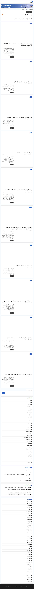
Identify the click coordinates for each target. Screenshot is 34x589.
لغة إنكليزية (29, 453)
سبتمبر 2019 (29, 576)
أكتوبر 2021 (29, 552)
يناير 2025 (29, 509)
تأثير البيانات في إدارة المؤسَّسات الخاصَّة (24, 265)
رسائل (30, 422)
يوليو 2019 (29, 578)
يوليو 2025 (29, 503)
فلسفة (29, 443)
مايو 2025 (29, 505)
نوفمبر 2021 (29, 550)
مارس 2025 (29, 507)
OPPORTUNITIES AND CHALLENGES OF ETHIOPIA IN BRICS (18, 117)
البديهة (29, 478)
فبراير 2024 (29, 523)
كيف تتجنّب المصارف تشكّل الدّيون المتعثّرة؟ (23, 81)
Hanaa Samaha (27, 491)
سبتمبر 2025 (29, 501)
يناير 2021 (29, 560)
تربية (21, 18)
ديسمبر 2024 (28, 511)
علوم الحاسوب (28, 433)
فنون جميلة (29, 445)
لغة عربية (29, 455)
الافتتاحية (29, 412)
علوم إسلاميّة (28, 431)
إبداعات (29, 404)
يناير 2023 (29, 537)
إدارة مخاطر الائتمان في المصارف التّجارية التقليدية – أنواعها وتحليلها (18, 374)
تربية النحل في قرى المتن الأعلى (25, 480)
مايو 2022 (29, 544)
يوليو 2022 (29, 542)
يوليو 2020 (29, 566)
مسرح (30, 459)
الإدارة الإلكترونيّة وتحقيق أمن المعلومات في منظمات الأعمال (19, 337)
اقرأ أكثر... (12, 57)
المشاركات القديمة (30, 390)
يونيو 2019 (29, 579)
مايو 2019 (29, 581)
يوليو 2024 (29, 517)
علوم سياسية (28, 439)
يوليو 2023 (29, 531)
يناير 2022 (29, 548)
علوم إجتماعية (28, 429)
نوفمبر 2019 (29, 574)
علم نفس (29, 427)
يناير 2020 (29, 572)
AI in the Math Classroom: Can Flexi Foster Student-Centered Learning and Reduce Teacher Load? (17, 475)
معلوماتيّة (29, 461)
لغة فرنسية (29, 457)
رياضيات (29, 424)
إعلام (29, 18)
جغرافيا (18, 18)
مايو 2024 (29, 519)
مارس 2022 (29, 546)
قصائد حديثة (28, 449)
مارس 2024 (29, 521)
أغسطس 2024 (28, 515)
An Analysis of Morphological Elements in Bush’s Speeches (14, 487)
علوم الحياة (29, 435)
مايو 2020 (29, 568)
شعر (30, 426)
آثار (31, 18)
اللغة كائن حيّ (28, 470)
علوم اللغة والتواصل (27, 437)
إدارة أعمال (29, 406)
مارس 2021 (29, 558)
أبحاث (31, 23)
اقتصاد (26, 18)
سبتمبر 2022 (29, 540)
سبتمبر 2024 (29, 513)
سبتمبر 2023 (29, 529)
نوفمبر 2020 (29, 562)
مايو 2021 (29, 556)
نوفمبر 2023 (29, 527)
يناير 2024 (29, 525)
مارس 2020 (29, 570)
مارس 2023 (29, 535)
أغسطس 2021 (28, 554)
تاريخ (23, 18)
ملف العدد (29, 463)
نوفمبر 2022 (29, 539)
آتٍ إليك (29, 472)
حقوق (15, 18)
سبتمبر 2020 (29, 564)
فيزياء (30, 447)
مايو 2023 (29, 533)
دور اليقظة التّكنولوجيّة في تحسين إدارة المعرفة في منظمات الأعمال (18, 301)
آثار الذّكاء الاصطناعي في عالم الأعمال (24, 152)
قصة (30, 451)
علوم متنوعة (28, 441)
